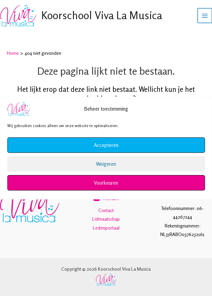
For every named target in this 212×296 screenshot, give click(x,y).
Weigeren (106, 164)
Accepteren (106, 145)
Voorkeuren (106, 183)
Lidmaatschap (106, 219)
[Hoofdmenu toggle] (205, 16)
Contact (106, 210)
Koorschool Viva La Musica (102, 15)
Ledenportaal (106, 228)
